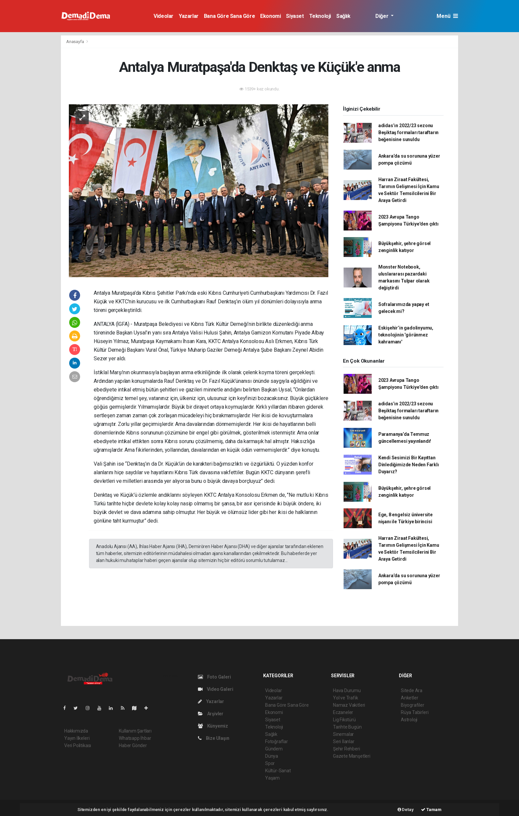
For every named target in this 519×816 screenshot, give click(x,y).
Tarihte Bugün (347, 727)
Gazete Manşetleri (351, 756)
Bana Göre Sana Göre (229, 16)
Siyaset (295, 16)
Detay (406, 809)
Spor (270, 763)
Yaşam (272, 778)
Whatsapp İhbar (135, 738)
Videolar (163, 16)
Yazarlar (189, 16)
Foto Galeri (214, 677)
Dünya (271, 756)
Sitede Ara (411, 690)
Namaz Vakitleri (349, 705)
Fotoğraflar (276, 741)
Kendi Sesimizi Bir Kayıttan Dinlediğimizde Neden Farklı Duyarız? (408, 464)
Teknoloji (320, 16)
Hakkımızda (76, 731)
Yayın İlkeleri (76, 738)
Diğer (382, 16)
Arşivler (210, 713)
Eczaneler (343, 712)
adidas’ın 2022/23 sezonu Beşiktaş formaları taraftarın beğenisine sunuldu (408, 132)
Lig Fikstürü (344, 719)
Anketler (409, 697)
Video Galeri (215, 689)
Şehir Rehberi (346, 748)
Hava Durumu (347, 690)
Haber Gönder (133, 745)
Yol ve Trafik (345, 697)
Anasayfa (75, 41)
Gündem (274, 748)
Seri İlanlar (343, 741)
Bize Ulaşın (213, 738)
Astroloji (409, 719)
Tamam (431, 809)
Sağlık (343, 16)
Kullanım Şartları (135, 731)
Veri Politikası (77, 745)
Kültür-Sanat (278, 770)
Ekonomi (270, 16)
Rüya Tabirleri (414, 712)
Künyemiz (213, 726)
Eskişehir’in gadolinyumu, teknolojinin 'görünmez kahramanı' (405, 334)
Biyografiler (412, 705)
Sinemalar (343, 734)
